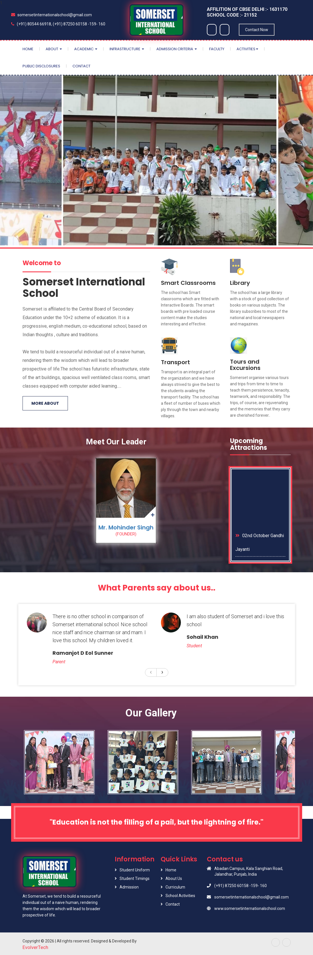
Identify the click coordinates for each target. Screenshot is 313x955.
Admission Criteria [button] (176, 49)
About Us (173, 878)
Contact (81, 66)
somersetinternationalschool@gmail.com (51, 15)
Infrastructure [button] (127, 49)
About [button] (54, 49)
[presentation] (151, 671)
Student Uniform (135, 870)
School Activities (180, 895)
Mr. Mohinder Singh (126, 527)
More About (45, 403)
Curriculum (175, 887)
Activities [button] (247, 49)
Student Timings (135, 878)
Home (28, 49)
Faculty (216, 49)
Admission (129, 887)
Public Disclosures (41, 66)
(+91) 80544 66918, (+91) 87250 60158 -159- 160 (58, 24)
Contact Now (256, 29)
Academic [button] (85, 49)
